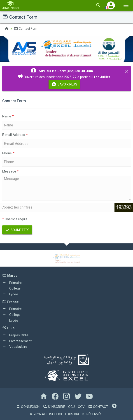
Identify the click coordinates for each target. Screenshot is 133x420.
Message (10, 171)
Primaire (12, 283)
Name (8, 116)
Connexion (28, 406)
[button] (111, 5)
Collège (11, 288)
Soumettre (17, 230)
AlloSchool (52, 414)
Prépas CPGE (15, 335)
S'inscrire (54, 406)
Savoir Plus (64, 84)
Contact (98, 406)
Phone (8, 153)
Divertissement (17, 341)
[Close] (127, 70)
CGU (71, 406)
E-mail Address (15, 135)
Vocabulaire (14, 347)
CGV (81, 406)
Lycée (10, 294)
